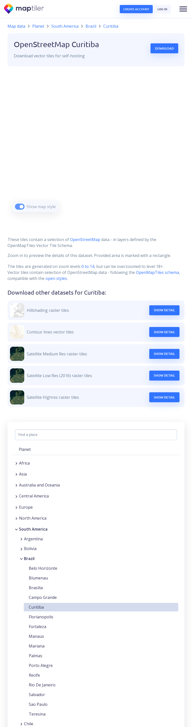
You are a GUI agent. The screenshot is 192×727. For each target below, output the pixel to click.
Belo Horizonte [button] (43, 568)
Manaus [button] (36, 636)
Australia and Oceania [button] (39, 485)
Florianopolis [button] (41, 617)
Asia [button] (23, 474)
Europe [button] (26, 507)
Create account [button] (136, 9)
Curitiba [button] (36, 607)
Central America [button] (34, 496)
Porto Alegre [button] (41, 665)
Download (164, 48)
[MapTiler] (24, 9)
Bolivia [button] (30, 548)
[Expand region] (16, 463)
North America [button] (32, 518)
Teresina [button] (37, 714)
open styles (56, 278)
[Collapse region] (16, 529)
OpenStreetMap (85, 239)
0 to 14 (87, 266)
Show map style (41, 206)
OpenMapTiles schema (157, 272)
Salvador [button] (37, 694)
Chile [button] (28, 724)
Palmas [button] (35, 655)
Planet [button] (25, 449)
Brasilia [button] (36, 587)
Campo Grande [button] (43, 597)
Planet (38, 26)
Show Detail (164, 310)
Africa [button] (24, 463)
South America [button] (33, 529)
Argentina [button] (33, 539)
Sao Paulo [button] (38, 704)
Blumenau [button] (38, 578)
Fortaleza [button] (37, 626)
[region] (96, 145)
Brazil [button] (29, 558)
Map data (16, 26)
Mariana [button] (36, 646)
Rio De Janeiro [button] (42, 685)
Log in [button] (162, 9)
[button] (183, 9)
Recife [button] (34, 675)
